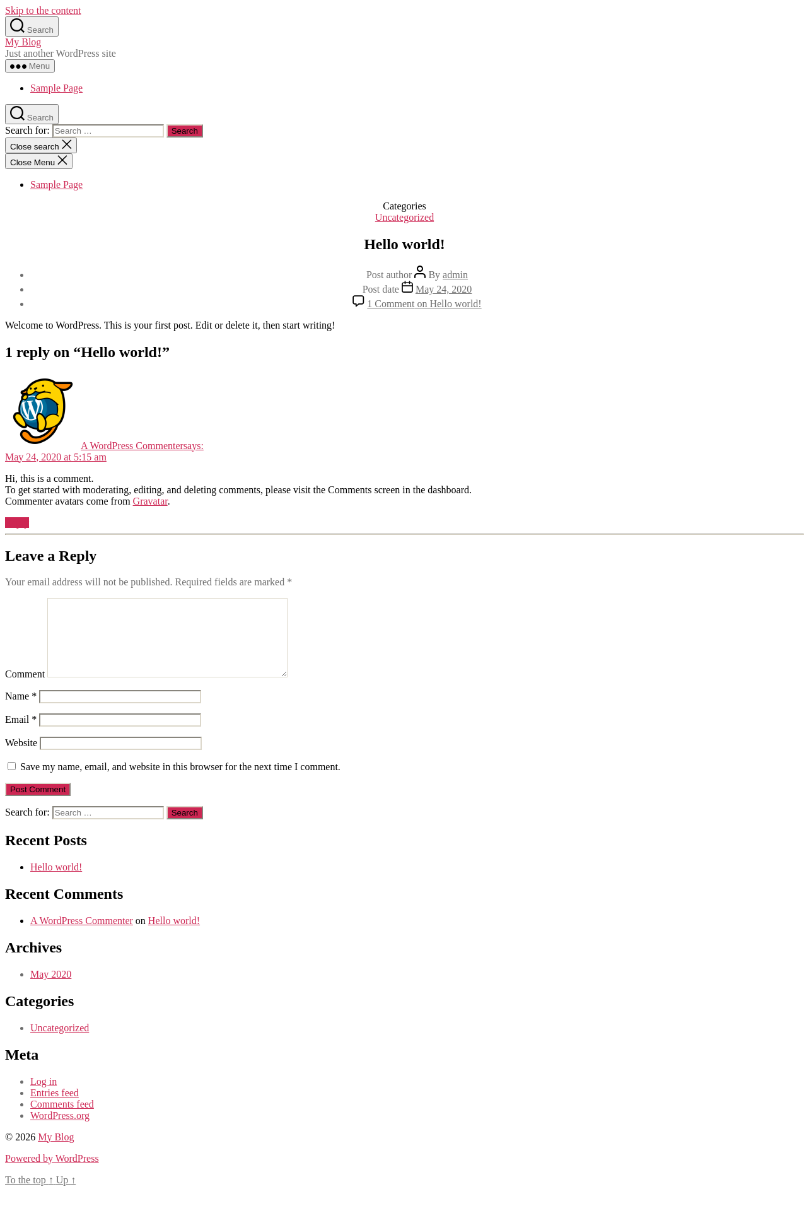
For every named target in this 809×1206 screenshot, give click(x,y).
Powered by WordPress (52, 1173)
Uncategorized (404, 217)
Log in (43, 1096)
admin (455, 274)
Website (21, 757)
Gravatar (150, 501)
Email (21, 734)
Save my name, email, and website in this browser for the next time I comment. (180, 781)
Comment (25, 689)
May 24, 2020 (444, 289)
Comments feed (62, 1119)
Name (21, 711)
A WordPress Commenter (81, 935)
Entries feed (54, 1108)
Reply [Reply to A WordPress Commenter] (17, 522)
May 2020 (50, 989)
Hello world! (56, 882)
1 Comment (424, 303)
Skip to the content (43, 10)
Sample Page (56, 88)
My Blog (23, 42)
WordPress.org (60, 1130)
